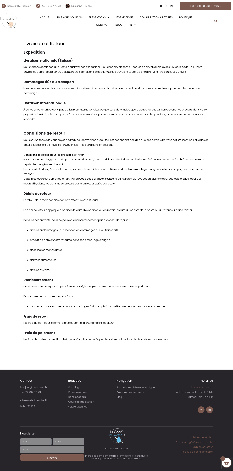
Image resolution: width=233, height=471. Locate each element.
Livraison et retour (202, 447)
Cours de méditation (81, 402)
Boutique (185, 17)
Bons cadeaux (77, 397)
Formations (124, 17)
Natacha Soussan (69, 17)
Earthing (73, 387)
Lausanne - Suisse (81, 6)
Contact (102, 25)
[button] (216, 21)
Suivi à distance (78, 406)
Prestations (99, 17)
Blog (118, 25)
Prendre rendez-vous (130, 392)
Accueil (45, 17)
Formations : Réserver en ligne (135, 387)
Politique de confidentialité (197, 451)
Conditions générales (200, 437)
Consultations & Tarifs (156, 17)
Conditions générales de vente (194, 442)
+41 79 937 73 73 (51, 6)
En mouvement (78, 392)
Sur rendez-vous (201, 387)
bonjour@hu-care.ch (19, 6)
